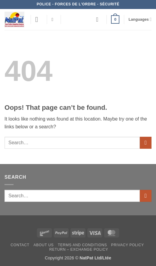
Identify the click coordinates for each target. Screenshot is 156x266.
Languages (140, 19)
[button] (39, 19)
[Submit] (146, 142)
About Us (44, 245)
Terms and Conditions (82, 245)
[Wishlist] (99, 19)
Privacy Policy (127, 245)
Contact (19, 245)
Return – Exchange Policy (78, 249)
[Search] (54, 19)
